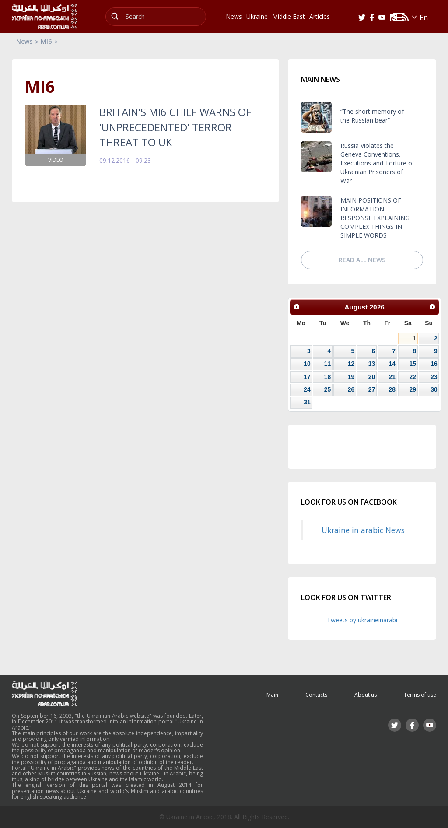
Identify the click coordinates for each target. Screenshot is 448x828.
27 (371, 389)
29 (413, 389)
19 (351, 376)
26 (351, 389)
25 (327, 389)
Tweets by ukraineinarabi (362, 620)
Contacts (316, 694)
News (24, 41)
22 (413, 376)
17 (307, 376)
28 (391, 389)
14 (391, 363)
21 (391, 376)
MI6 (46, 41)
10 (307, 363)
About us (365, 694)
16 (433, 363)
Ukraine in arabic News (363, 530)
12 (351, 363)
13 (371, 363)
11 (327, 363)
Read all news (362, 260)
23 (433, 376)
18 (327, 376)
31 (307, 402)
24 (307, 389)
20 (371, 376)
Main (272, 694)
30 (433, 389)
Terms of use (420, 694)
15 (413, 363)
